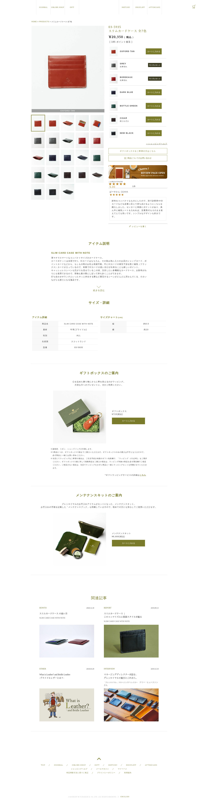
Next (101, 69)
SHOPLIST (140, 7)
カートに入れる (128, 421)
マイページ (122, 769)
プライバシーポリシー (106, 773)
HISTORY (126, 7)
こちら (143, 475)
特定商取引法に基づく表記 (77, 773)
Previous (34, 69)
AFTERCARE (154, 7)
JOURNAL (43, 7)
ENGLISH (125, 797)
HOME (34, 22)
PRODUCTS (44, 22)
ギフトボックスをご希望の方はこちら (138, 151)
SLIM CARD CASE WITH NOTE (78, 324)
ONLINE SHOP (57, 7)
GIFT (72, 7)
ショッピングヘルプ (79, 769)
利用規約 (128, 773)
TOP (99, 760)
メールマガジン (102, 769)
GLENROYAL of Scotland (99, 7)
